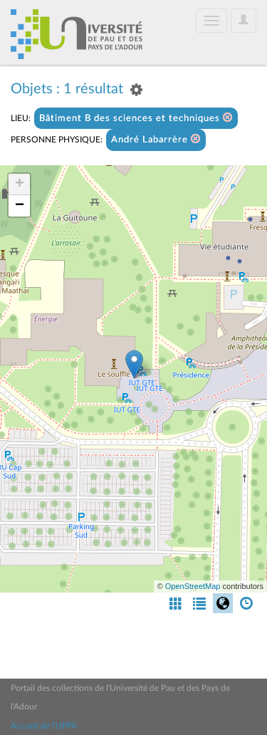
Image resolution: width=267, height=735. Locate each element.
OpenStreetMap (193, 586)
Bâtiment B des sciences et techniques (136, 118)
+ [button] (19, 184)
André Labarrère (156, 139)
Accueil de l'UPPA (44, 725)
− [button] (19, 206)
